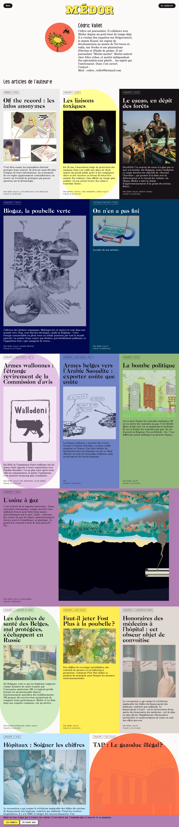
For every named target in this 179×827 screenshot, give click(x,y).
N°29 (18, 203)
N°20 (18, 737)
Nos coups (20, 357)
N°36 (77, 92)
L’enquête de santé (24, 610)
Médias (7, 92)
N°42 (16, 92)
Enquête (68, 92)
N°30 (137, 92)
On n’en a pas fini (102, 203)
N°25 (137, 357)
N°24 (18, 492)
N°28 (115, 203)
